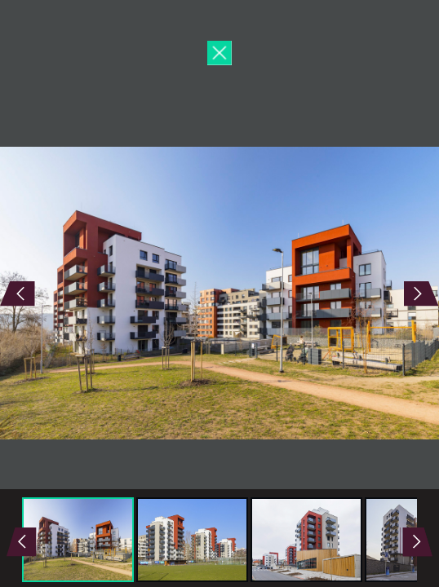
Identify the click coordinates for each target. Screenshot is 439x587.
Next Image (329, 293)
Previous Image (110, 293)
